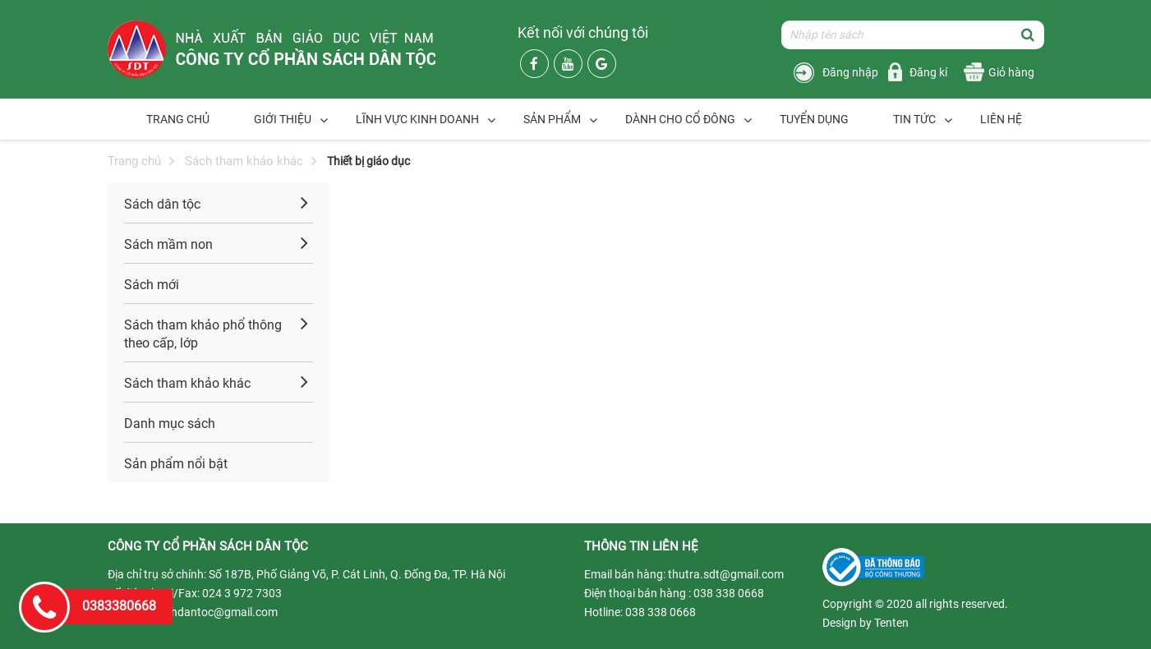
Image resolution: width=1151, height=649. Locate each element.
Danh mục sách (169, 423)
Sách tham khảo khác (244, 161)
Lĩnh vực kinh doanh (417, 119)
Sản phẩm (552, 119)
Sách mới (151, 284)
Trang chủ (177, 119)
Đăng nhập (850, 72)
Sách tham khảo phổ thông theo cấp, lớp (203, 334)
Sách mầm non (168, 244)
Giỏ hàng (1011, 72)
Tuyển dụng (814, 119)
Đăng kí (928, 72)
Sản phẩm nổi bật (176, 464)
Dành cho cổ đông (680, 119)
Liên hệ (1001, 119)
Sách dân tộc (162, 204)
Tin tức (914, 119)
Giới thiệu (282, 119)
